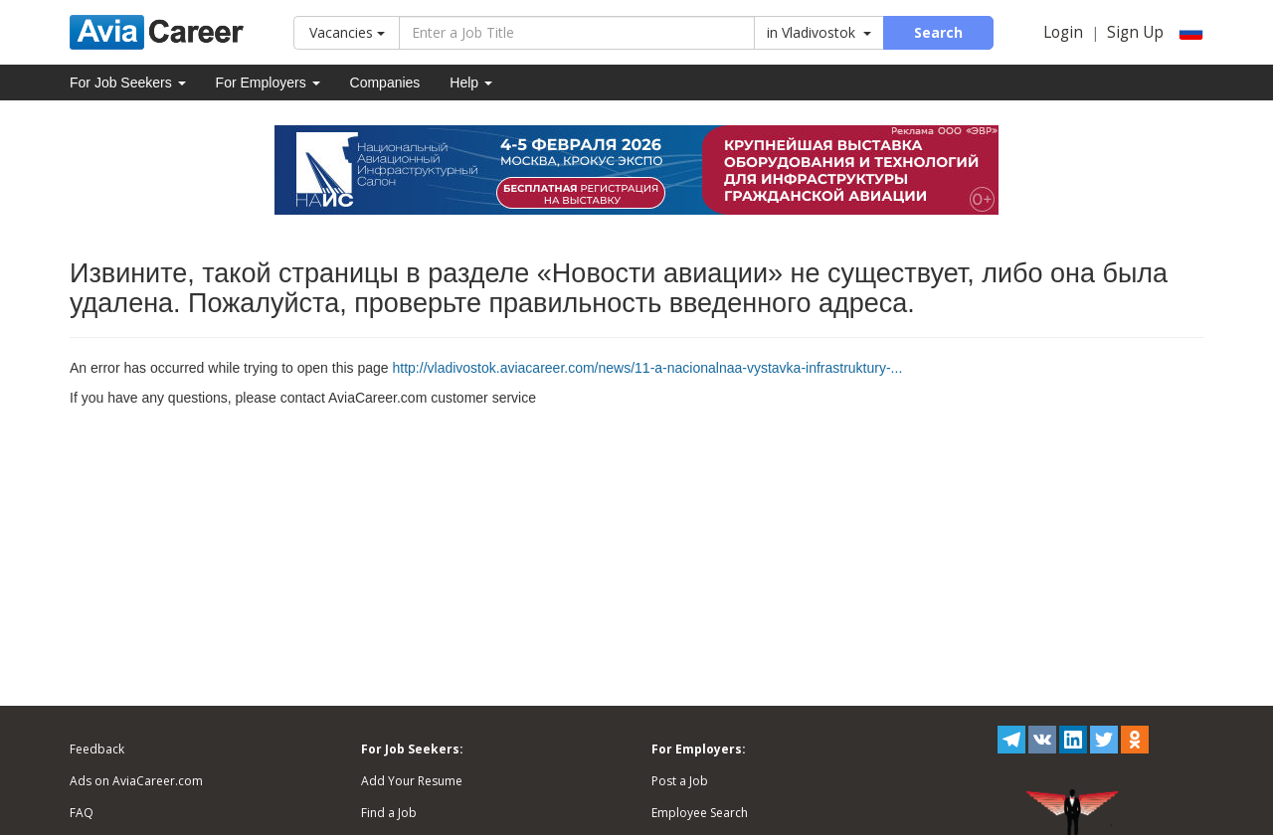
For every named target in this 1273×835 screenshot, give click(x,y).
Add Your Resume (411, 780)
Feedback (97, 749)
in (819, 32)
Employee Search (699, 812)
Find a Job (389, 812)
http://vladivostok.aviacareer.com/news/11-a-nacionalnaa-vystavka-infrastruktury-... (648, 368)
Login (1063, 32)
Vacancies (347, 32)
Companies (385, 82)
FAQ (81, 812)
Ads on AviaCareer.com (136, 780)
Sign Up (1135, 32)
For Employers (268, 82)
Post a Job (679, 780)
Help (471, 82)
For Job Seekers (128, 82)
